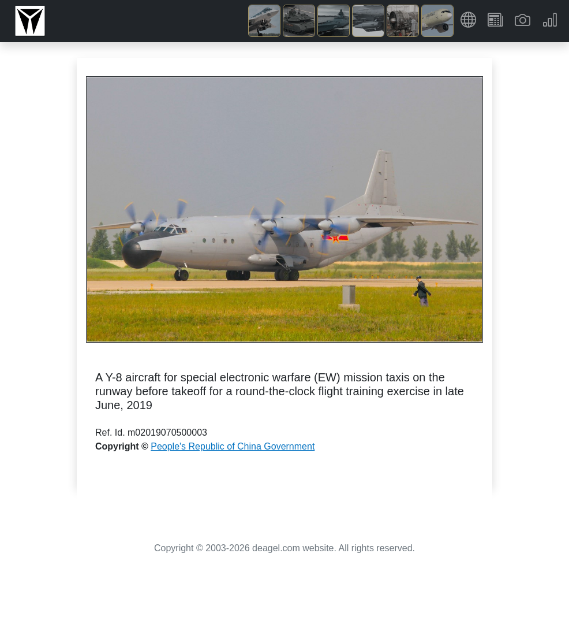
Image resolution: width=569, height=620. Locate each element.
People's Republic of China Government (233, 446)
